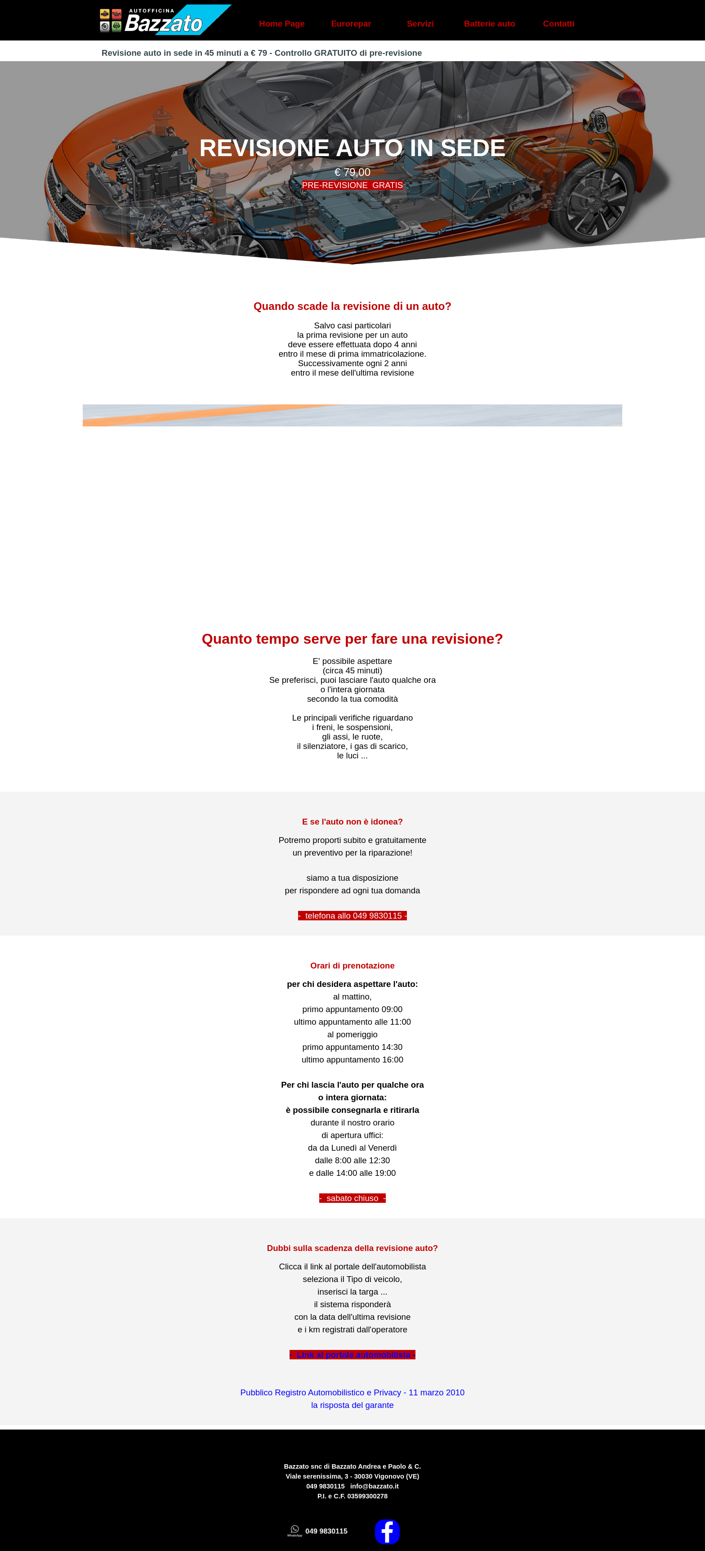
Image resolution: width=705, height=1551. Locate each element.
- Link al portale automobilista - (353, 1354)
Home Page (282, 23)
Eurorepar (351, 23)
